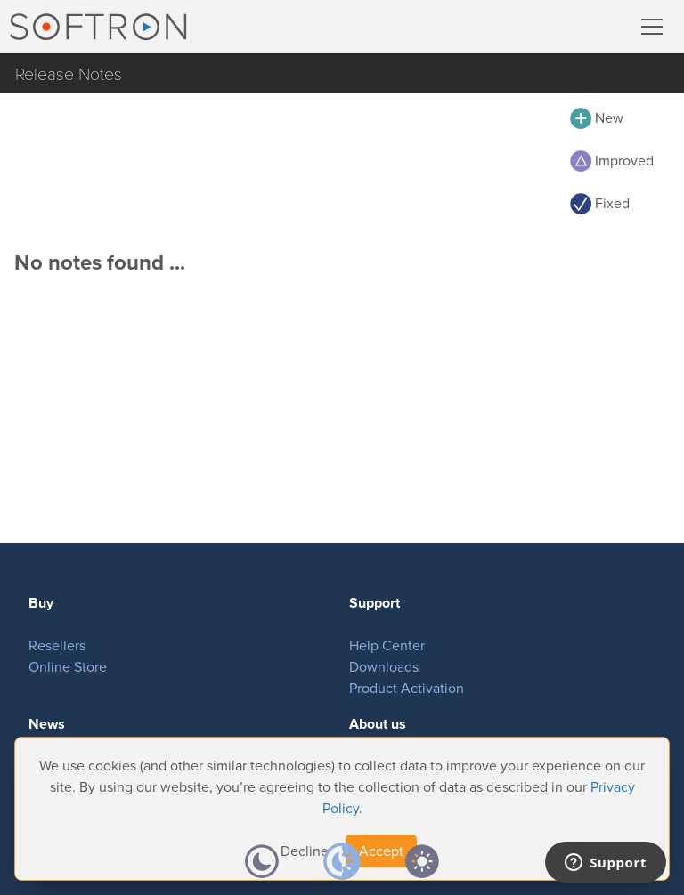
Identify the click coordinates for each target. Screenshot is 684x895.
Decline (305, 851)
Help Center (387, 645)
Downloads (384, 667)
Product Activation (406, 688)
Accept (381, 851)
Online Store (67, 667)
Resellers (57, 645)
